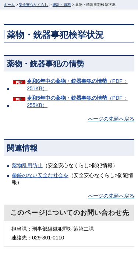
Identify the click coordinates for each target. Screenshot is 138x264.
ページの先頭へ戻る (111, 119)
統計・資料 (62, 5)
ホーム (9, 5)
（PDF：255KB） (77, 101)
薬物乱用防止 (27, 165)
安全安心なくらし (33, 5)
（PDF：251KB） (77, 84)
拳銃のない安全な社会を (40, 175)
